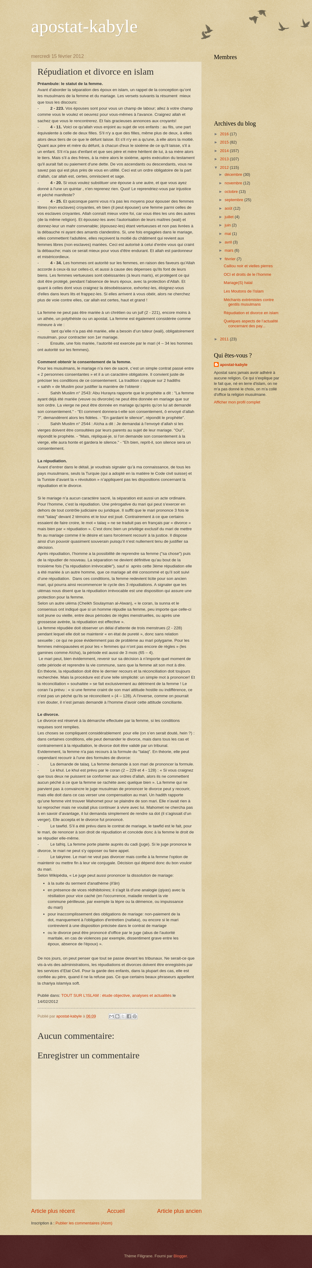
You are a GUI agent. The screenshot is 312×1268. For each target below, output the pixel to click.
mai (228, 233)
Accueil (116, 1211)
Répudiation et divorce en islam (251, 313)
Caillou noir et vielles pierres (248, 266)
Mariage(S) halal (238, 282)
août (229, 208)
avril (229, 242)
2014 (225, 150)
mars (229, 250)
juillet (230, 217)
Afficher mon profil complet (237, 402)
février (230, 259)
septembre (234, 199)
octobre (232, 191)
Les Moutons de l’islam (244, 291)
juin (228, 225)
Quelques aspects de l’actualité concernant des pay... (251, 323)
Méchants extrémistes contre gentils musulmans (249, 302)
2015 (225, 142)
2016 (225, 134)
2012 (225, 167)
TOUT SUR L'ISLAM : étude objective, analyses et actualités (116, 995)
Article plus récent (53, 1211)
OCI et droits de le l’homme (247, 274)
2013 (225, 159)
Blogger (180, 1256)
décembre (234, 174)
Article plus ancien (179, 1211)
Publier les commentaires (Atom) (83, 1223)
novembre (234, 183)
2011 (225, 339)
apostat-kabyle (84, 26)
